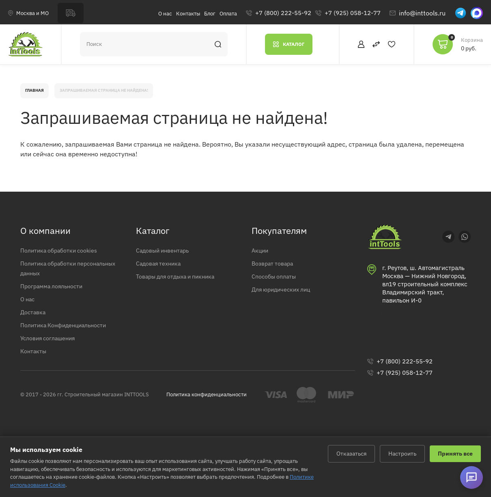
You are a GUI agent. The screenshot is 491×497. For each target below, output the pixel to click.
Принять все (455, 453)
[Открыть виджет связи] (471, 477)
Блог (209, 13)
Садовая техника (162, 270)
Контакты (188, 13)
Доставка (35, 320)
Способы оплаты (277, 283)
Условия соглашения (52, 347)
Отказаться (351, 453)
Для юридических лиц (286, 296)
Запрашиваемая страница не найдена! (121, 94)
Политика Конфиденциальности (69, 333)
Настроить (402, 453)
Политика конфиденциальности (206, 404)
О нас (165, 13)
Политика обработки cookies (64, 256)
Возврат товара (276, 270)
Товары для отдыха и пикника (182, 283)
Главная (38, 94)
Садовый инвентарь (166, 256)
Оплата (228, 13)
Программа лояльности (56, 293)
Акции (261, 256)
